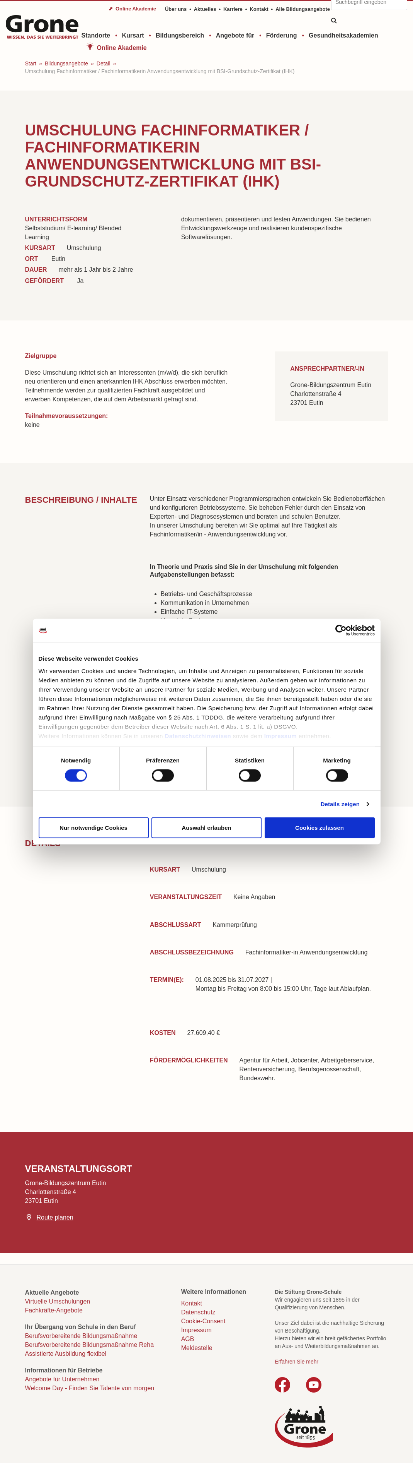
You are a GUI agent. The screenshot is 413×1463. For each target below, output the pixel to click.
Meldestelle (196, 1348)
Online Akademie (122, 48)
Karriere (233, 9)
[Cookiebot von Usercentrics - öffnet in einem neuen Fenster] (341, 630)
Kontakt (259, 9)
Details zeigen (340, 803)
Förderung (281, 35)
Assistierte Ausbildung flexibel (66, 1353)
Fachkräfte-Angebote (54, 1310)
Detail (103, 63)
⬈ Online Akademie (132, 9)
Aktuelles (205, 9)
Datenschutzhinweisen (198, 735)
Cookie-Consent (203, 1321)
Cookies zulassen (319, 827)
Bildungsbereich (180, 35)
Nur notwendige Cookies (93, 827)
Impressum (280, 735)
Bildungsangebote (66, 63)
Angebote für (235, 35)
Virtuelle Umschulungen (57, 1301)
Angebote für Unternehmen (62, 1379)
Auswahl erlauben (206, 827)
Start (31, 63)
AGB (187, 1339)
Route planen (55, 1217)
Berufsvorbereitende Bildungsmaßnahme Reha (89, 1344)
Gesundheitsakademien (343, 35)
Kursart (133, 35)
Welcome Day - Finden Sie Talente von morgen (90, 1388)
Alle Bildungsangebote (302, 9)
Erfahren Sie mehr (296, 1361)
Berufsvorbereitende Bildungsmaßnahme (81, 1336)
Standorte (96, 35)
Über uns (176, 9)
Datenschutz (198, 1312)
